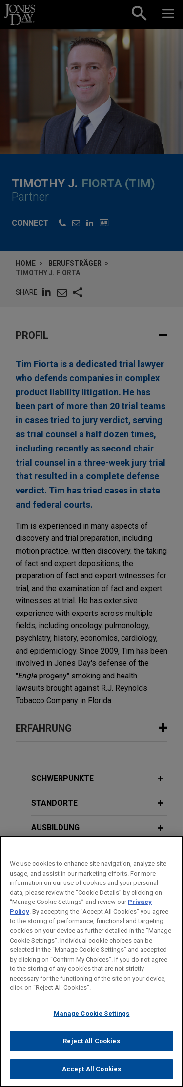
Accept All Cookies (91, 1073)
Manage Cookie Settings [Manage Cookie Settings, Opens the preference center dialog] (92, 1017)
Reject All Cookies (91, 1045)
